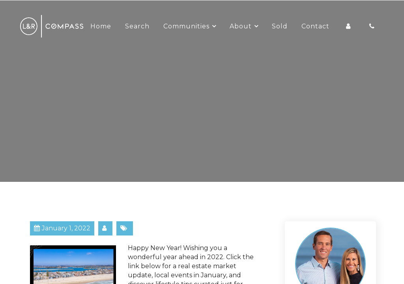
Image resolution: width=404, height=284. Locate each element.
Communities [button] (186, 26)
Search (137, 26)
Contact (315, 26)
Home (100, 26)
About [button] (241, 26)
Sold (280, 26)
